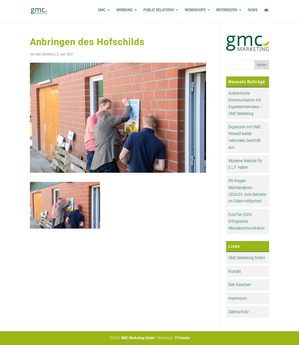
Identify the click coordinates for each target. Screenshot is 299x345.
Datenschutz (238, 311)
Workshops (195, 10)
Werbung (124, 10)
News (252, 10)
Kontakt (234, 271)
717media (182, 338)
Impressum (237, 298)
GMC (102, 10)
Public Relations (158, 10)
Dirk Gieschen (239, 284)
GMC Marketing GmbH (246, 257)
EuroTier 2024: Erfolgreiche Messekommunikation (246, 221)
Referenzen (226, 10)
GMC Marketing (45, 54)
